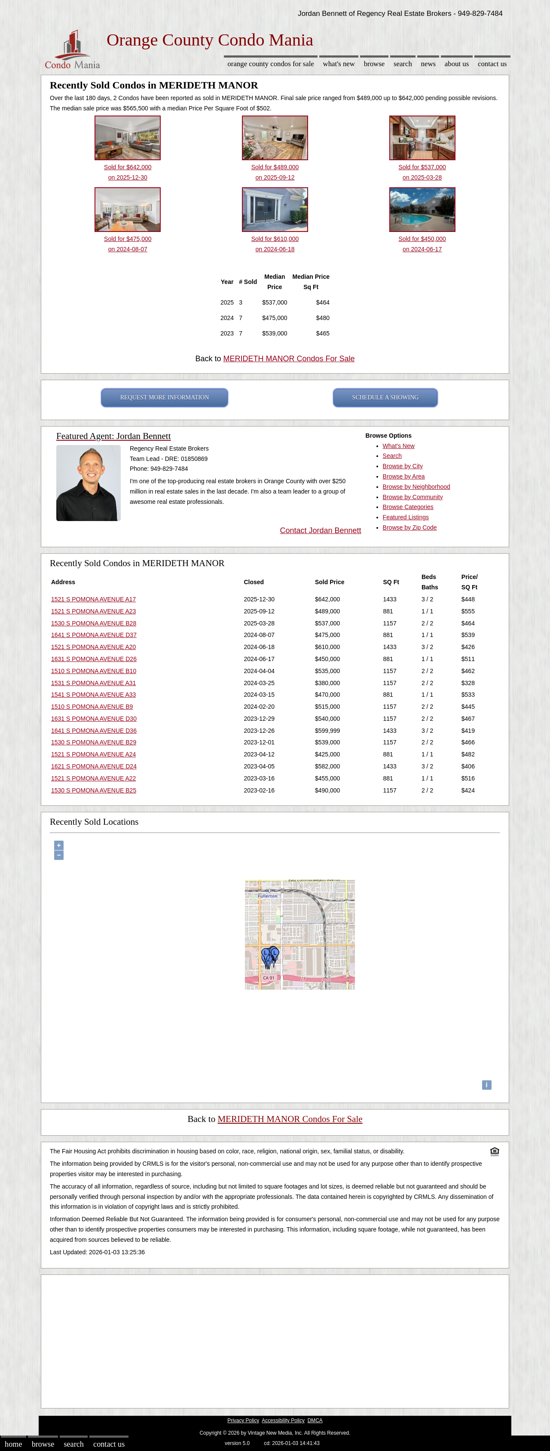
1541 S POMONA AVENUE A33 (93, 694)
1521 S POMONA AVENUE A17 (93, 599)
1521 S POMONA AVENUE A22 (93, 778)
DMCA (315, 1420)
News (428, 64)
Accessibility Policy (283, 1420)
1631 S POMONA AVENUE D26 (94, 658)
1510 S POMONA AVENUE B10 (93, 671)
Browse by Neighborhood (416, 486)
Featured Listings (406, 517)
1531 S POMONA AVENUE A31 (93, 683)
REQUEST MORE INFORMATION (164, 397)
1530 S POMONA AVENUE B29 (93, 742)
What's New (339, 64)
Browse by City (403, 466)
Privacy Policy (243, 1420)
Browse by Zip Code (410, 527)
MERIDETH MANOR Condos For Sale (288, 358)
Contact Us (492, 64)
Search (403, 64)
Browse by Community (413, 497)
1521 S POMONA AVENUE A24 (93, 754)
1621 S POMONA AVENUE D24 (94, 766)
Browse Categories (408, 506)
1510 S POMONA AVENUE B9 (92, 706)
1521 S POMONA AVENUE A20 (93, 646)
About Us (457, 64)
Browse (374, 64)
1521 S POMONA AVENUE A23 (93, 611)
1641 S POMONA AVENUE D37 (94, 634)
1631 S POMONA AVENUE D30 (94, 718)
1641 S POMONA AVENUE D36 (94, 730)
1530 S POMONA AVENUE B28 (93, 623)
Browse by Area (404, 476)
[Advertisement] (275, 1339)
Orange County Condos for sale (270, 64)
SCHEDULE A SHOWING (385, 397)
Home (13, 1444)
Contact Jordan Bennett (320, 530)
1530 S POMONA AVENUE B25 (93, 790)
